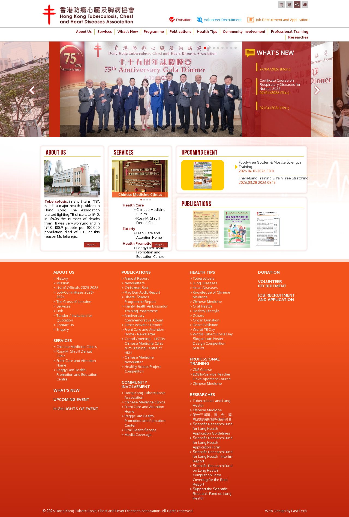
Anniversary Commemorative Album (144, 317)
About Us (84, 31)
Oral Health (202, 306)
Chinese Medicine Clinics (76, 346)
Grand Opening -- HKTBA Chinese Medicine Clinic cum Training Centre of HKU (145, 345)
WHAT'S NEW (66, 390)
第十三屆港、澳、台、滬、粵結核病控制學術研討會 (214, 416)
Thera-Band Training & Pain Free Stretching (273, 180)
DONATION (269, 272)
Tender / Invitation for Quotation (74, 317)
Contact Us (65, 325)
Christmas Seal (137, 287)
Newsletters (135, 283)
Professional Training (289, 31)
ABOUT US (63, 272)
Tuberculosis (203, 278)
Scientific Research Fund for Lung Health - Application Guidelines (213, 428)
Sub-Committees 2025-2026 (75, 294)
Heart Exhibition (205, 325)
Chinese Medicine (207, 301)
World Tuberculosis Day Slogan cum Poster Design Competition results (213, 341)
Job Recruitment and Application (277, 19)
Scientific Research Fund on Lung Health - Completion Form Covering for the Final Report (213, 474)
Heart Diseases (205, 287)
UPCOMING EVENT (71, 399)
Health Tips (207, 31)
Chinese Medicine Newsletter (139, 359)
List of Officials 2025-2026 (77, 287)
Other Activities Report (143, 325)
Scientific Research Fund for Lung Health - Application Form (213, 442)
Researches (298, 37)
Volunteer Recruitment (219, 19)
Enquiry (62, 329)
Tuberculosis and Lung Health (211, 402)
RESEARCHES (202, 394)
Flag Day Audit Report (142, 292)
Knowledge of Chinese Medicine (211, 294)
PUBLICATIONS (136, 272)
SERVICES (62, 340)
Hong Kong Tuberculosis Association (145, 395)
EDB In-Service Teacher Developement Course (212, 376)
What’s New (128, 31)
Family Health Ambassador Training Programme (146, 308)
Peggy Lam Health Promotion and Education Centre (150, 252)
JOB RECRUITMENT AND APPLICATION (276, 297)
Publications (180, 31)
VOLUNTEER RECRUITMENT (272, 283)
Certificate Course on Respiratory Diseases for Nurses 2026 (280, 86)
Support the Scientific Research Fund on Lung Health (212, 493)
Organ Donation (206, 320)
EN (297, 4)
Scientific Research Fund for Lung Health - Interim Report (213, 456)
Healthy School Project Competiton (143, 368)
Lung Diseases (205, 283)
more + (92, 245)
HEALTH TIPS (202, 272)
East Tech (298, 511)
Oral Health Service (141, 430)
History (62, 278)
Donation (180, 19)
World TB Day (204, 329)
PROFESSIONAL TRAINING (205, 361)
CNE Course (202, 369)
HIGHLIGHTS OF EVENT (75, 408)
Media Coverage (138, 434)
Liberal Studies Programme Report (140, 299)
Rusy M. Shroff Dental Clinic (148, 220)
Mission (62, 283)
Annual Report (137, 278)
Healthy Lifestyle (206, 311)
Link (59, 311)
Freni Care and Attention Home (149, 235)
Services (104, 31)
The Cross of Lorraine (73, 301)
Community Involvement (244, 31)
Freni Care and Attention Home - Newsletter (144, 331)
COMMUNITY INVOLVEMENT (136, 384)
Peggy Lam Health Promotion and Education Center (145, 420)
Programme (154, 31)
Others (198, 315)
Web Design (275, 511)
